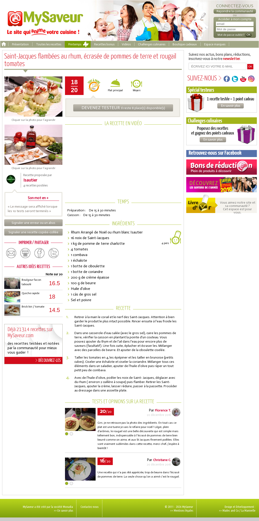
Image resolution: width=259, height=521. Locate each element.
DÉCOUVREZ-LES (48, 360)
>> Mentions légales (181, 510)
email (11, 253)
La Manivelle (248, 510)
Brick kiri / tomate (33, 306)
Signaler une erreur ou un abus (33, 223)
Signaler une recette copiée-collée (33, 232)
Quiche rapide (30, 293)
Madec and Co (231, 510)
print (25, 253)
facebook (39, 253)
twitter (54, 253)
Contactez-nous (89, 506)
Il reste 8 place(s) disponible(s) (123, 107)
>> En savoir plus (63, 510)
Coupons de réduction (221, 167)
